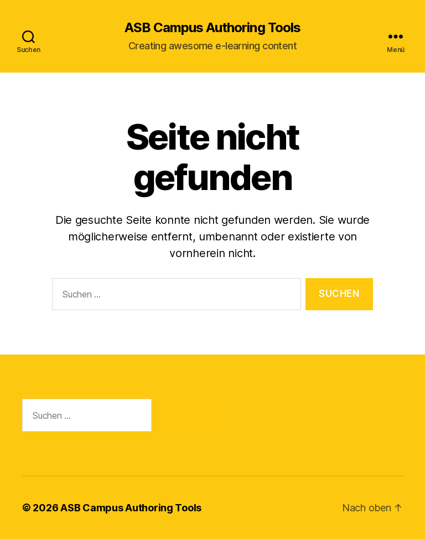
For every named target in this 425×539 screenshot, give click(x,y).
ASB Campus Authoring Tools (212, 27)
